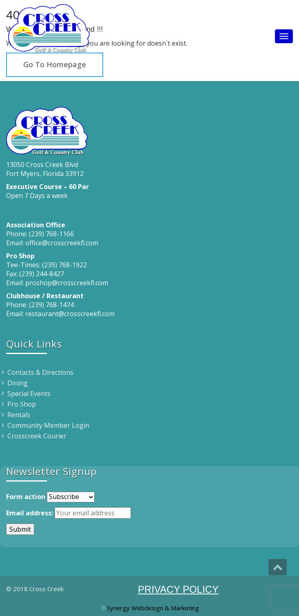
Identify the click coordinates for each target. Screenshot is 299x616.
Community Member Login (48, 425)
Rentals (18, 414)
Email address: (29, 512)
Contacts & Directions (40, 372)
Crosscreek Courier (36, 435)
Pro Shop (21, 404)
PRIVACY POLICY (178, 589)
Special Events (29, 393)
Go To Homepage (54, 64)
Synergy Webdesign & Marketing (153, 608)
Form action (25, 496)
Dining (17, 382)
